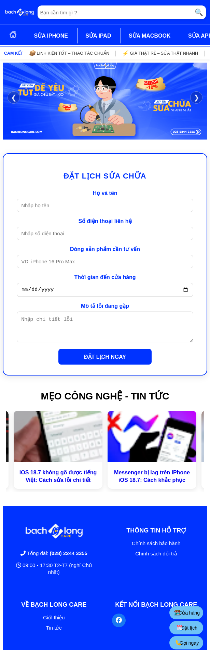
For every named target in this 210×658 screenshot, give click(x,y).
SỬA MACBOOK (150, 36)
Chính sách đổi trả (156, 559)
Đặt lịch (187, 628)
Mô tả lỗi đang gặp (105, 307)
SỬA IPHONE (51, 36)
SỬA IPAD (98, 36)
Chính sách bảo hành (156, 548)
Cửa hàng (187, 613)
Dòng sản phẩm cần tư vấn (105, 249)
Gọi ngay (187, 643)
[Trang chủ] (19, 12)
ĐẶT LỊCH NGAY (105, 362)
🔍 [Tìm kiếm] (199, 12)
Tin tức (54, 633)
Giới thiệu (54, 623)
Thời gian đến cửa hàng (105, 277)
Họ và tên (105, 193)
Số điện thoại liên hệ (104, 221)
